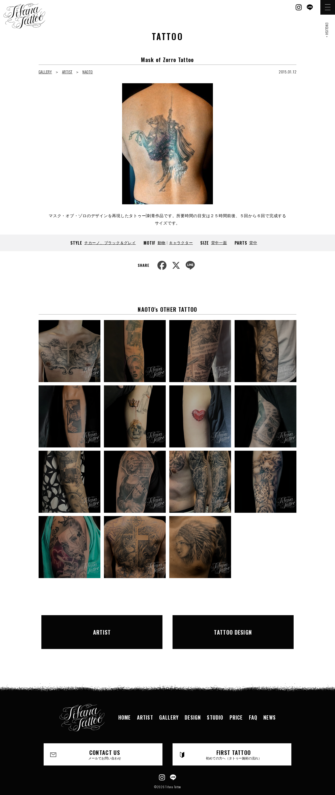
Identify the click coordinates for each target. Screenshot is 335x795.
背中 (253, 242)
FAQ (253, 704)
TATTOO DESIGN (233, 625)
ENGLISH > (327, 30)
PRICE (236, 704)
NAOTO (87, 71)
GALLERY (45, 71)
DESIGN (193, 704)
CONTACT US (104, 741)
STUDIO (215, 704)
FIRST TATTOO (233, 741)
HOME (124, 704)
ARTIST (67, 71)
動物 (162, 242)
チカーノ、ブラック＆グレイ (110, 242)
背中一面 (219, 242)
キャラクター (181, 242)
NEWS (269, 704)
